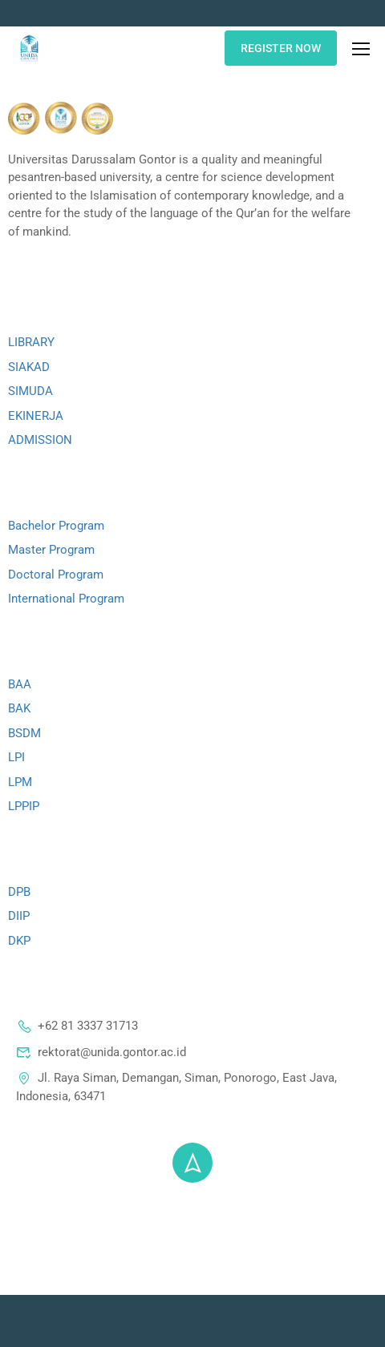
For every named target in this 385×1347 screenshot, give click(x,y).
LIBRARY (31, 342)
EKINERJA (35, 416)
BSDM (24, 733)
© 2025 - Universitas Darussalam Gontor (193, 1208)
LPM (20, 782)
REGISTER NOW (281, 48)
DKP (19, 941)
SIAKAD (29, 367)
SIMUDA (30, 391)
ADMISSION (40, 440)
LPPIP (23, 806)
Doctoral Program (55, 574)
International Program (66, 598)
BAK (19, 708)
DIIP (19, 916)
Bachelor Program (56, 525)
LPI (16, 757)
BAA (19, 684)
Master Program (51, 549)
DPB (19, 892)
